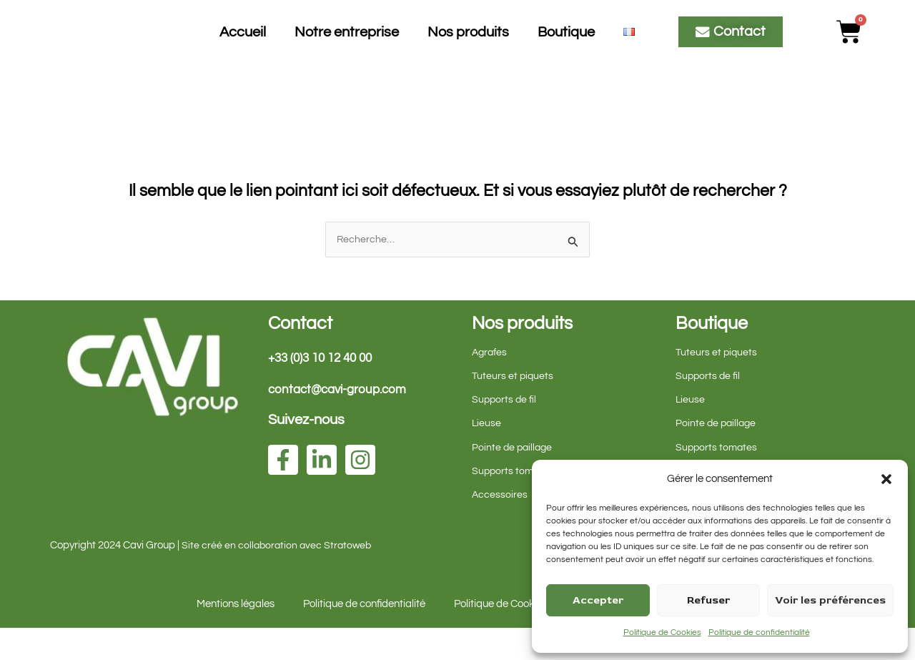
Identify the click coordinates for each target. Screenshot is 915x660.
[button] (886, 479)
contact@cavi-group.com (341, 421)
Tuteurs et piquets (513, 407)
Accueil (242, 47)
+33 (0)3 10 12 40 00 (324, 389)
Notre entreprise (347, 47)
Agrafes (491, 383)
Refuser (708, 600)
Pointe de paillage (513, 478)
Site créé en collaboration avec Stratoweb (279, 577)
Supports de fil (505, 430)
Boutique (566, 47)
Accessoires (500, 526)
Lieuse (487, 455)
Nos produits (468, 47)
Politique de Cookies (662, 632)
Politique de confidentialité (759, 632)
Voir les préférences (830, 600)
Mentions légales (235, 636)
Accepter (598, 600)
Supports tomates (514, 502)
